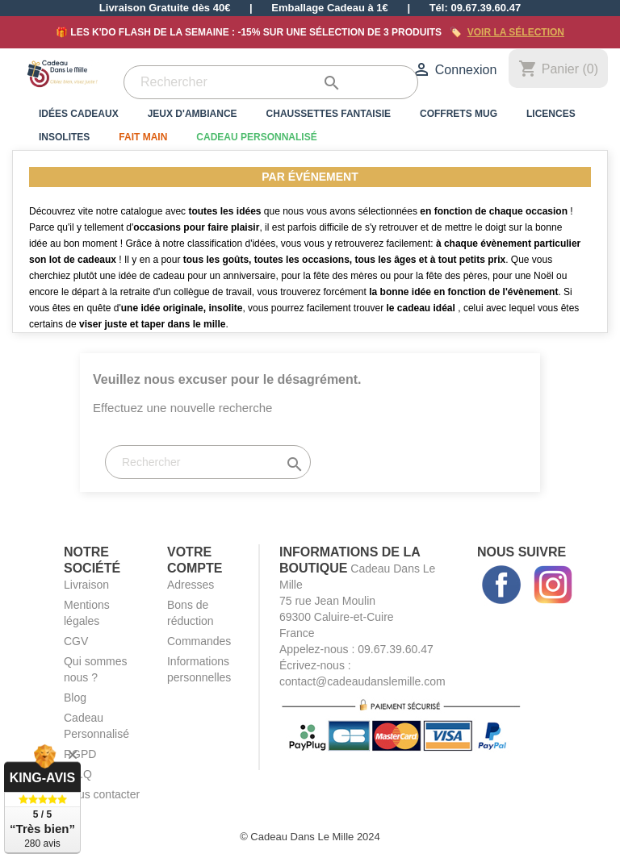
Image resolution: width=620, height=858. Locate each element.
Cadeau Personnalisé (256, 137)
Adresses (190, 584)
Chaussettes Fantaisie (328, 113)
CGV (76, 641)
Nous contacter (102, 794)
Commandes (199, 641)
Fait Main (143, 137)
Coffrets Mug (458, 113)
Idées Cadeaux (79, 113)
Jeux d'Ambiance (192, 113)
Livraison (86, 584)
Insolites (64, 137)
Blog (75, 697)
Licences (551, 113)
